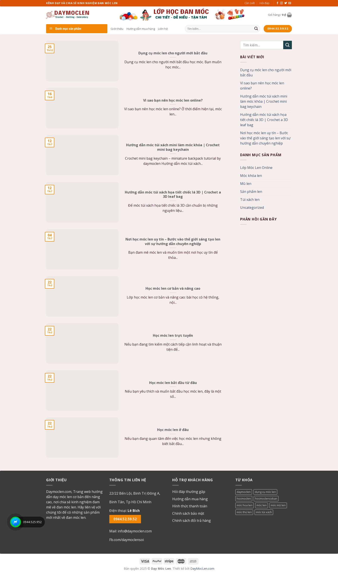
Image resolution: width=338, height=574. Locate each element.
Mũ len (245, 183)
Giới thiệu (117, 29)
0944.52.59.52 (125, 519)
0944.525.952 (32, 522)
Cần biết (249, 3)
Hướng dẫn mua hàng (141, 29)
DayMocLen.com (202, 568)
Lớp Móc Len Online (256, 167)
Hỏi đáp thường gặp (188, 491)
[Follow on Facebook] (277, 3)
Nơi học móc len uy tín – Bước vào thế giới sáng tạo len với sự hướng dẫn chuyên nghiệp (265, 138)
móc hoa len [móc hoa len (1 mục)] (244, 505)
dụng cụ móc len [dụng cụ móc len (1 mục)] (265, 492)
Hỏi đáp (264, 3)
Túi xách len (250, 199)
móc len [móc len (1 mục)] (262, 505)
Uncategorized (252, 207)
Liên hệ (163, 29)
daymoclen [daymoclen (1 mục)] (244, 492)
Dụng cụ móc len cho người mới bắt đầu (265, 72)
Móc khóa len (251, 175)
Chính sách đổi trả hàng (191, 520)
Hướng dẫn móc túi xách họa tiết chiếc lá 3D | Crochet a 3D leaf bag (264, 119)
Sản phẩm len (251, 191)
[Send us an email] (289, 3)
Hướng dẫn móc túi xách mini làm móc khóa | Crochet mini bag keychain (263, 101)
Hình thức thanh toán (189, 506)
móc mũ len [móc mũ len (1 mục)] (278, 505)
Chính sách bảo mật (188, 513)
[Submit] (256, 28)
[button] (137, 497)
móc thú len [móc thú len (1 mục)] (244, 512)
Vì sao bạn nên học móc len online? (262, 86)
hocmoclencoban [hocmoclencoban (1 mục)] (266, 498)
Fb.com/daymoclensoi (126, 539)
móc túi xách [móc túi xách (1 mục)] (264, 512)
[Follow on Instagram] (281, 3)
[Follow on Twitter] (285, 3)
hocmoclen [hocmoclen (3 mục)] (244, 498)
